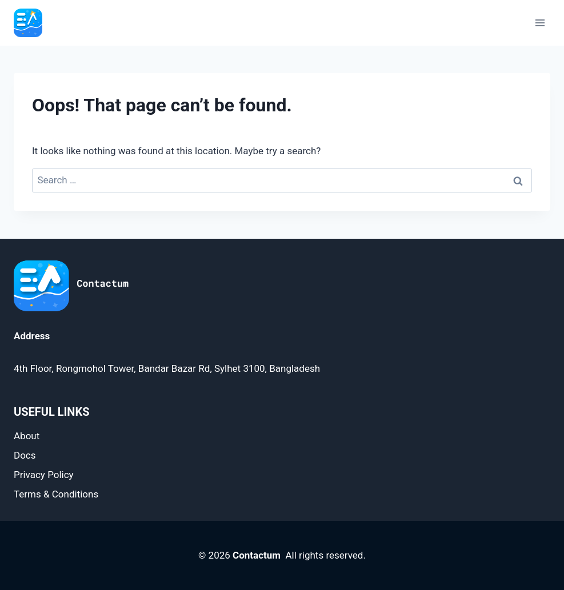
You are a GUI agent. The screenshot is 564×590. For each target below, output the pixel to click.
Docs (25, 455)
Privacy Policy (44, 474)
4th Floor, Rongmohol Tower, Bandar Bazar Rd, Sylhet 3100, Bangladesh (167, 368)
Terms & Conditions (56, 494)
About (26, 436)
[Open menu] (539, 22)
